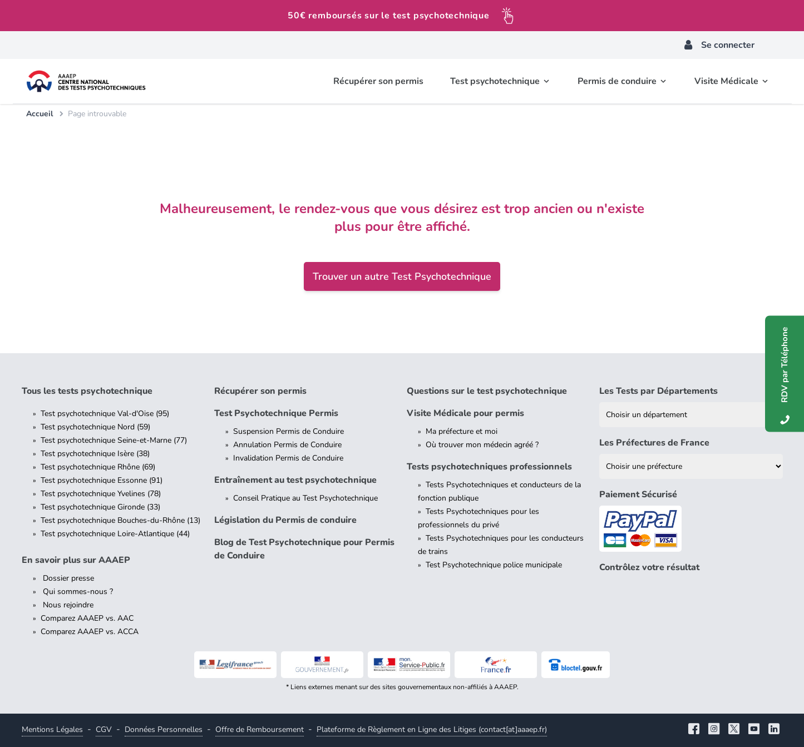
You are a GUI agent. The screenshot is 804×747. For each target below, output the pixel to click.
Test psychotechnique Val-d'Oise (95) (105, 413)
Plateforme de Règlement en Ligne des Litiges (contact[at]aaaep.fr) (432, 729)
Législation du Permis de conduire (285, 520)
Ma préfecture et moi (461, 431)
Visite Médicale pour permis (465, 413)
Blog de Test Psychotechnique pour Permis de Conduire (304, 549)
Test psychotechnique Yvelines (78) (101, 493)
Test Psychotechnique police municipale (494, 565)
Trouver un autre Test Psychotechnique (402, 276)
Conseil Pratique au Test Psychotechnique (305, 498)
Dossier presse (67, 578)
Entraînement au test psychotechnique (295, 480)
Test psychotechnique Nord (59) (95, 427)
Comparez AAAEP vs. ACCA (90, 631)
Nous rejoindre (67, 605)
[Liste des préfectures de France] (691, 466)
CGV (104, 729)
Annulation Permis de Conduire (287, 444)
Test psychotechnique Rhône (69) (98, 467)
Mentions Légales (52, 729)
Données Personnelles (164, 729)
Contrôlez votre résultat (649, 567)
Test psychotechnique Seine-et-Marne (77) (114, 440)
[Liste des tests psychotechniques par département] (691, 414)
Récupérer (378, 81)
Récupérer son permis (260, 391)
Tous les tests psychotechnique (87, 391)
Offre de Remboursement (259, 729)
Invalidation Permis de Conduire (288, 458)
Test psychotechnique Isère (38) (95, 453)
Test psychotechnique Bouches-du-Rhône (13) (120, 520)
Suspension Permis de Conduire (288, 431)
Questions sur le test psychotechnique (487, 391)
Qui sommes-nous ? (77, 591)
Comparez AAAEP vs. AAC (87, 618)
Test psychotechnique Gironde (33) (100, 507)
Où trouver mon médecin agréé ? (482, 444)
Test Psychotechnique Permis (276, 413)
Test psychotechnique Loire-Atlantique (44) (115, 533)
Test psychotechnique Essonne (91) (101, 480)
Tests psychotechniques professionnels (489, 467)
